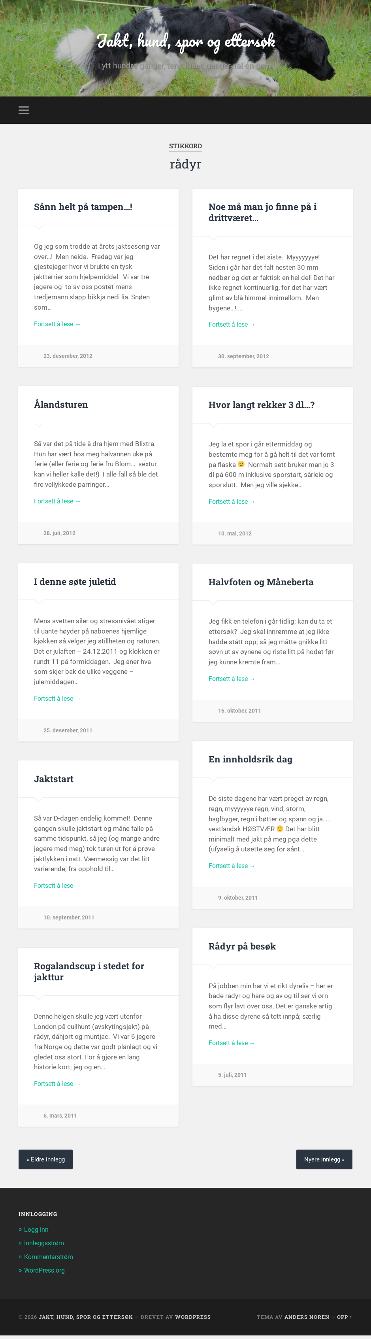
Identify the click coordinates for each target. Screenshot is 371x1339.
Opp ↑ (344, 1320)
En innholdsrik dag (249, 762)
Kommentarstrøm (51, 1260)
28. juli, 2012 (59, 537)
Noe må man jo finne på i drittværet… (262, 215)
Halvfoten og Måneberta (261, 585)
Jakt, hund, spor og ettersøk (185, 42)
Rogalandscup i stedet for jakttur (88, 974)
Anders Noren (307, 1320)
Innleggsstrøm (46, 1247)
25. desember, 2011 (67, 735)
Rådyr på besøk (242, 949)
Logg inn (37, 1233)
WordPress (193, 1320)
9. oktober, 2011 (238, 902)
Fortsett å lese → (59, 328)
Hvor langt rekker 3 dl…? (261, 408)
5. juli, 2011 (232, 1079)
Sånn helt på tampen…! (82, 210)
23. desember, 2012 (67, 360)
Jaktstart (53, 782)
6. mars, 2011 (60, 1120)
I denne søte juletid (74, 584)
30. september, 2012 (243, 361)
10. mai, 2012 (235, 538)
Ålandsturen (60, 407)
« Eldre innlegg (46, 1163)
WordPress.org (47, 1274)
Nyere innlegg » (323, 1163)
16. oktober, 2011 (239, 715)
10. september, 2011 (68, 922)
